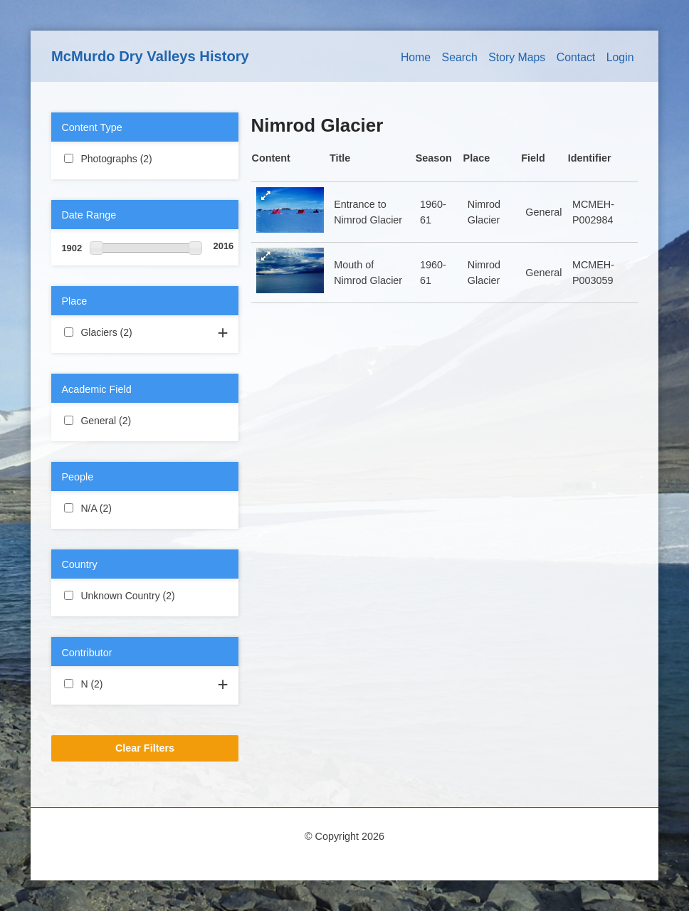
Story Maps (516, 57)
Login (620, 57)
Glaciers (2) (144, 331)
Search (460, 57)
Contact (576, 57)
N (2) (119, 683)
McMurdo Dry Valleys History (150, 56)
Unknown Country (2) (144, 596)
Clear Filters (144, 748)
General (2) (144, 420)
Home (416, 57)
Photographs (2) (144, 159)
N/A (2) (128, 507)
